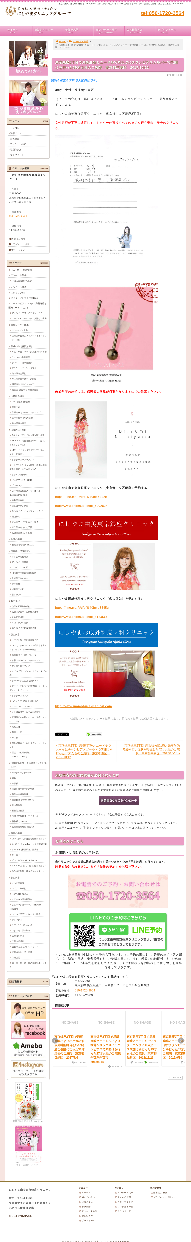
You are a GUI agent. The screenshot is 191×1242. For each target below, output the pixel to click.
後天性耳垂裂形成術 (21, 606)
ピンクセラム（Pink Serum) (24, 860)
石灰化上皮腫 (18, 810)
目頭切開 (16, 957)
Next (181, 1041)
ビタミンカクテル (20, 474)
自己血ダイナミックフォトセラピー (28, 511)
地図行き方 (140, 31)
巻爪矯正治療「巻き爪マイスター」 (28, 871)
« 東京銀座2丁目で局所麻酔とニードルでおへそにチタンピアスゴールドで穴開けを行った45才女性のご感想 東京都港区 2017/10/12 (84, 751)
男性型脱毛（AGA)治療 (22, 418)
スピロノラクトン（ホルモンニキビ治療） (28, 673)
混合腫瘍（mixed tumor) (23, 799)
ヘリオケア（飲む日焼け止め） (26, 701)
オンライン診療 (18, 287)
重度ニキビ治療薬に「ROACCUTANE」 (20, 754)
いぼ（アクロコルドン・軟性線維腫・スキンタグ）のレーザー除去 (28, 647)
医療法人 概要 (18, 239)
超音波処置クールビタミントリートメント (28, 745)
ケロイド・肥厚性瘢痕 (22, 362)
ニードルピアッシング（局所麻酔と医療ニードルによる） (27, 305)
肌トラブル (17, 594)
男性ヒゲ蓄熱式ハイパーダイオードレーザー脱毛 (28, 337)
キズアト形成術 (19, 888)
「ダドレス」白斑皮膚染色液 (25, 640)
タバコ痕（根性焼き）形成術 (25, 849)
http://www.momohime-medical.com (83, 706)
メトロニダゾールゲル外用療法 (26, 712)
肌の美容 (15, 634)
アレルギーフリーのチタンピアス (27, 313)
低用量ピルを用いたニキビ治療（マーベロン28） (28, 719)
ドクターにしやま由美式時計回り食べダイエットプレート (28, 688)
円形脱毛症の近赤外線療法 (24, 573)
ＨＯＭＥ (14, 128)
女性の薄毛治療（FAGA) (23, 544)
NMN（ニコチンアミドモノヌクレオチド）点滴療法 (27, 452)
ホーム (19, 31)
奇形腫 (15, 783)
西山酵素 (16, 516)
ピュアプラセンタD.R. (22, 480)
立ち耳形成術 (18, 617)
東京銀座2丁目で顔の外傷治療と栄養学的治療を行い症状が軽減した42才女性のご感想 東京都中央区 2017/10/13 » (151, 749)
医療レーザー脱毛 (20, 324)
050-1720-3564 (85, 990)
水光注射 (16, 726)
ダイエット (17, 855)
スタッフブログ (18, 292)
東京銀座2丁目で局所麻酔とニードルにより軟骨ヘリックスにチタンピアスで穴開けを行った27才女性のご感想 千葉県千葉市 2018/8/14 (107, 1049)
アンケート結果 (110, 31)
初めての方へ (87, 1197)
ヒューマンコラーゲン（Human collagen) (25, 906)
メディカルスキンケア (22, 706)
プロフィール (171, 31)
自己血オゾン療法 (20, 505)
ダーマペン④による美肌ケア (25, 680)
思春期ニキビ (18, 589)
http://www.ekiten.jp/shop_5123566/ (82, 616)
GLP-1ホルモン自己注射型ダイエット (29, 838)
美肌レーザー (18, 732)
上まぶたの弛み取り (21, 930)
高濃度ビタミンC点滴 (22, 532)
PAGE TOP (175, 1078)
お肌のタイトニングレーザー (25, 655)
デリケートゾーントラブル (24, 368)
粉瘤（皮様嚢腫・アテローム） (26, 816)
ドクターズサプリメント (23, 459)
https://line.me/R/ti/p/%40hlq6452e (81, 496)
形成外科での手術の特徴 (23, 789)
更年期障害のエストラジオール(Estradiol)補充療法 (25, 492)
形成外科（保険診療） (22, 346)
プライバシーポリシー (22, 244)
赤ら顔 (15, 737)
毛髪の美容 (16, 539)
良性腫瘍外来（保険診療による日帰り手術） (27, 765)
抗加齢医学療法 (18, 429)
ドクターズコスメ (20, 695)
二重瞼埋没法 (18, 941)
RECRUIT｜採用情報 (21, 269)
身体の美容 (16, 833)
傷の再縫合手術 (19, 373)
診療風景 (79, 31)
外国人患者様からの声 (22, 280)
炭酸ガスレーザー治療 (22, 952)
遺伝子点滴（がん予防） (23, 527)
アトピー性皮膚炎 (20, 556)
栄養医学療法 (18, 500)
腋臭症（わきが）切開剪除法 (25, 389)
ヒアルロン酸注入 (20, 894)
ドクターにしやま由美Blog (24, 298)
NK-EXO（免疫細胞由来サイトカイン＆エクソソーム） (28, 442)
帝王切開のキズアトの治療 (24, 379)
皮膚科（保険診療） (21, 551)
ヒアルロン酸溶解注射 (22, 899)
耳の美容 (15, 601)
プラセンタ (17, 485)
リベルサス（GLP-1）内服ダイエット (29, 865)
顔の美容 (15, 877)
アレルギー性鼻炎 (20, 562)
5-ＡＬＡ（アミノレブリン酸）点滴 (28, 435)
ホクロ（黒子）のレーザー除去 (26, 914)
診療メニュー (48, 31)
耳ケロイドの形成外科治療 (24, 628)
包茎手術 (16, 407)
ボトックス (17, 919)
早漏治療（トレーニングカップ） (27, 412)
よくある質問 (123, 1197)
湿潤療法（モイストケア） (24, 384)
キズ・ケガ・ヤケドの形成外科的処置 (29, 352)
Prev (55, 1041)
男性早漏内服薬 (19, 423)
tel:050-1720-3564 (162, 13)
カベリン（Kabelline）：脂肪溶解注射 (29, 844)
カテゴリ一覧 (123, 1211)
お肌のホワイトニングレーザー (26, 660)
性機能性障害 (17, 396)
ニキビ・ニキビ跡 (20, 567)
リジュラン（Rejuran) (22, 925)
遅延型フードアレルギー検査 (25, 522)
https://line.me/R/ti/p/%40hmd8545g (82, 607)
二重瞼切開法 (18, 936)
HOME (60, 41)
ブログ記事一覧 (124, 1206)
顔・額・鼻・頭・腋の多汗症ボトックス (28, 965)
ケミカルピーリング (21, 665)
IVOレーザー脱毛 (20, 330)
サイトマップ (18, 249)
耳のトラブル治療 (20, 622)
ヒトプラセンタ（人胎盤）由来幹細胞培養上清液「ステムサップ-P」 (28, 467)
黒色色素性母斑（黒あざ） (24, 826)
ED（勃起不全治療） (21, 401)
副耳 (14, 778)
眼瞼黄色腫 (17, 805)
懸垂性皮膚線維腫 (20, 794)
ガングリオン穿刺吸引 (22, 772)
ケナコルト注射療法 (21, 357)
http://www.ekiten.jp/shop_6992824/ (82, 505)
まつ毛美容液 (18, 883)
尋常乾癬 (16, 583)
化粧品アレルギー (20, 578)
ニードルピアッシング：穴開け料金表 (29, 318)
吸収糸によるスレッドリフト (25, 946)
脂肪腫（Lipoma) (19, 821)
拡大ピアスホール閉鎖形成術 (25, 612)
